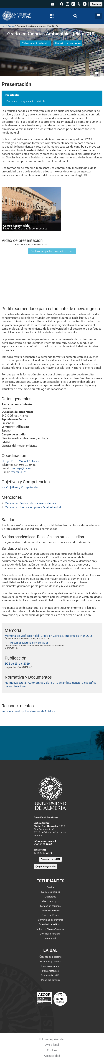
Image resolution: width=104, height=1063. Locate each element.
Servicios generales (50, 966)
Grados (11, 26)
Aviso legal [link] (52, 1044)
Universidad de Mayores (50, 919)
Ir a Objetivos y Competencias (20, 487)
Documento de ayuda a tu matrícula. (26, 101)
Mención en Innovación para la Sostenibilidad (33, 507)
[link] (96, 4)
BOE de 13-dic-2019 (17, 663)
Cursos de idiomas (50, 910)
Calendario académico (50, 924)
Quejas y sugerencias (46, 866)
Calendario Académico (36, 43)
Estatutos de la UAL (51, 975)
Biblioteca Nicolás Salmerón (50, 929)
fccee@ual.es (18, 472)
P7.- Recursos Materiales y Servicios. (27, 642)
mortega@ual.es (21, 468)
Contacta (96, 4)
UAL (4, 26)
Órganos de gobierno (50, 956)
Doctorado (50, 896)
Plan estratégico (50, 970)
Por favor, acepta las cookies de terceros (52, 251)
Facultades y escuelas (50, 961)
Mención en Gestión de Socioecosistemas (30, 503)
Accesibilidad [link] (52, 1055)
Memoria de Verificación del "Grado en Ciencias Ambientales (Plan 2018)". (50, 635)
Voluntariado (50, 938)
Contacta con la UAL (50, 859)
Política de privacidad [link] (52, 1039)
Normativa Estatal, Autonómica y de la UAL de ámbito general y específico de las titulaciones (50, 684)
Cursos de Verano (50, 915)
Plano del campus (50, 979)
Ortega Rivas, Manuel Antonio (20, 461)
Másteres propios (50, 901)
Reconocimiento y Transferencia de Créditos (28, 711)
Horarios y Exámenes (68, 43)
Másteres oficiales (50, 891)
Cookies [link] (52, 1050)
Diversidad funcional (50, 933)
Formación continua (50, 905)
